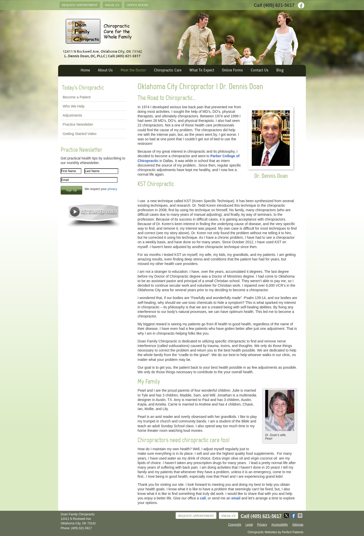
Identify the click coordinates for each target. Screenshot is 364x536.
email (235, 498)
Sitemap (297, 524)
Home (85, 70)
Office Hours (137, 5)
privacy (112, 189)
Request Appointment (80, 5)
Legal (249, 524)
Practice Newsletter (78, 124)
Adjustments (72, 115)
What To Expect (201, 70)
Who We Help (73, 106)
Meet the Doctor (133, 70)
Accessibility (279, 524)
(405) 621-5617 (278, 5)
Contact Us (259, 70)
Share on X (287, 515)
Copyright (234, 524)
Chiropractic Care (167, 70)
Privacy (262, 524)
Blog (280, 70)
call (203, 498)
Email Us (112, 5)
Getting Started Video (80, 134)
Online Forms (232, 70)
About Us (105, 70)
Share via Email (300, 515)
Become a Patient (77, 97)
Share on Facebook (294, 515)
